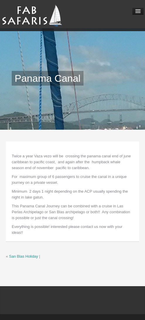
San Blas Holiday (23, 256)
